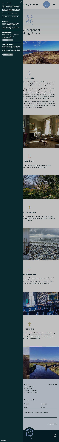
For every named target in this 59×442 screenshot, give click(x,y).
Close (21, 1)
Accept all (6, 16)
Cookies (4, 440)
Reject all (15, 16)
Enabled (4, 40)
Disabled (10, 40)
